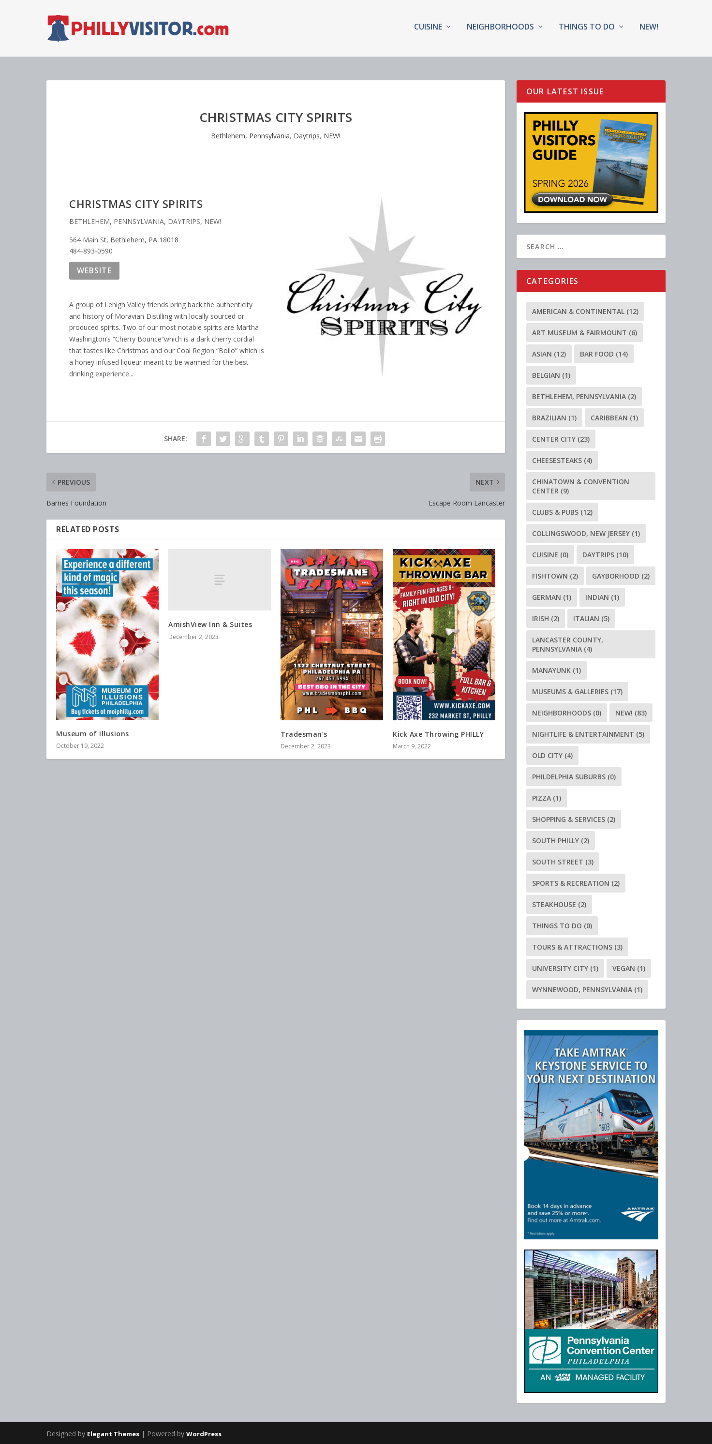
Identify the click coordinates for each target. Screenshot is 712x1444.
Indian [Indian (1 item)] (602, 596)
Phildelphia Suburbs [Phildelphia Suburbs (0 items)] (574, 775)
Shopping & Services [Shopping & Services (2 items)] (573, 818)
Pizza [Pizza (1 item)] (546, 797)
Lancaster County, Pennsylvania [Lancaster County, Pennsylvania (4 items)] (567, 643)
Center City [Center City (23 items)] (561, 438)
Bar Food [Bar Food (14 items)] (604, 352)
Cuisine (428, 30)
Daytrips (307, 135)
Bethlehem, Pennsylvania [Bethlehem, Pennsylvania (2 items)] (584, 395)
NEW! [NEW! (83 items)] (631, 711)
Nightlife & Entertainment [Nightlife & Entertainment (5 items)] (588, 733)
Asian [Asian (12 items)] (549, 352)
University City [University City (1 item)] (565, 967)
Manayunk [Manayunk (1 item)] (556, 669)
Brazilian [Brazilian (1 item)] (554, 416)
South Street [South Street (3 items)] (562, 860)
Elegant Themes (113, 1433)
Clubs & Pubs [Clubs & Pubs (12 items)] (562, 511)
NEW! (648, 30)
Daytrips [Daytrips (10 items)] (605, 553)
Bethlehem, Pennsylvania (250, 135)
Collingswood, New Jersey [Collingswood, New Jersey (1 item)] (586, 532)
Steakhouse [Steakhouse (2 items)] (559, 903)
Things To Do (587, 30)
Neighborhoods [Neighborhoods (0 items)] (566, 711)
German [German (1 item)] (551, 596)
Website (94, 269)
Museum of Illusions (92, 732)
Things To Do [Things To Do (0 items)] (562, 924)
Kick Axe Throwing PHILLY (438, 733)
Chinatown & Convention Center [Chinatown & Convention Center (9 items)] (580, 485)
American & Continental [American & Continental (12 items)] (585, 310)
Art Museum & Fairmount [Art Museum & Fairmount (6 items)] (584, 331)
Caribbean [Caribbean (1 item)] (614, 416)
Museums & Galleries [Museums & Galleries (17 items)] (577, 690)
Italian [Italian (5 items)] (591, 617)
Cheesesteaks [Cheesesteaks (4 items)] (562, 459)
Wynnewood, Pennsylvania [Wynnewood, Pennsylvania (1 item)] (587, 988)
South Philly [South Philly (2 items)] (560, 839)
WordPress (204, 1433)
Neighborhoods (500, 30)
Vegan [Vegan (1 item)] (628, 967)
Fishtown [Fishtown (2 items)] (555, 575)
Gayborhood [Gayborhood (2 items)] (621, 575)
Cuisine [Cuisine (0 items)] (550, 553)
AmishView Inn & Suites (210, 623)
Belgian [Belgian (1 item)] (551, 374)
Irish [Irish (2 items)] (545, 617)
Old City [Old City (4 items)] (552, 754)
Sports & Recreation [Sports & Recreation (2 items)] (576, 882)
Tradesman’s (304, 733)
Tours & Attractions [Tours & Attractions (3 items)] (577, 946)
